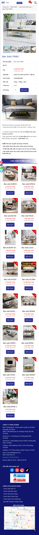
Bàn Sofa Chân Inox (26, 7)
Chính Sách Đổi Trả (9, 488)
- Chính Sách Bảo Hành (10, 491)
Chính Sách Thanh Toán (11, 496)
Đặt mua (24, 90)
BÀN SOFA (14, 7)
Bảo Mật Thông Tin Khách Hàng (13, 501)
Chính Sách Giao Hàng (10, 494)
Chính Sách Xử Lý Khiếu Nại (12, 499)
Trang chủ (6, 7)
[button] (34, 15)
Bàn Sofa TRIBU (8, 9)
